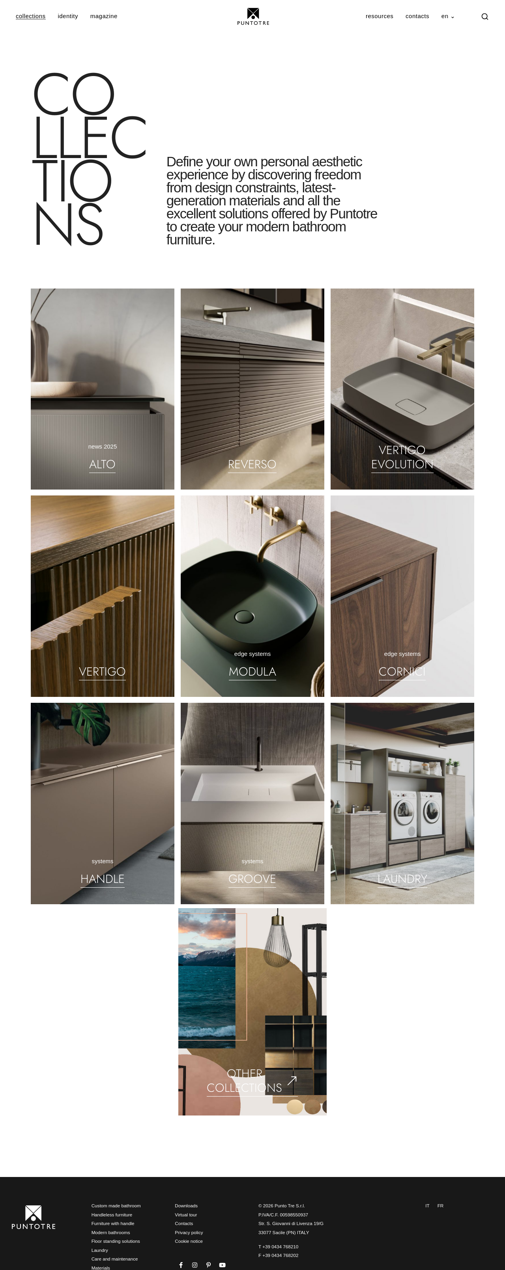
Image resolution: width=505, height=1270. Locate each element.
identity (68, 16)
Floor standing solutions (116, 1241)
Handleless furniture (112, 1214)
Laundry (100, 1250)
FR (441, 1205)
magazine (104, 16)
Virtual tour (186, 1214)
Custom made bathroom (116, 1205)
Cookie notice (189, 1241)
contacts (417, 16)
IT (427, 1205)
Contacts (184, 1223)
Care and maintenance (115, 1258)
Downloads (186, 1205)
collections (31, 16)
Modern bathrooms (111, 1232)
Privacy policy (189, 1232)
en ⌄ (448, 16)
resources (379, 16)
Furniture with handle (113, 1223)
